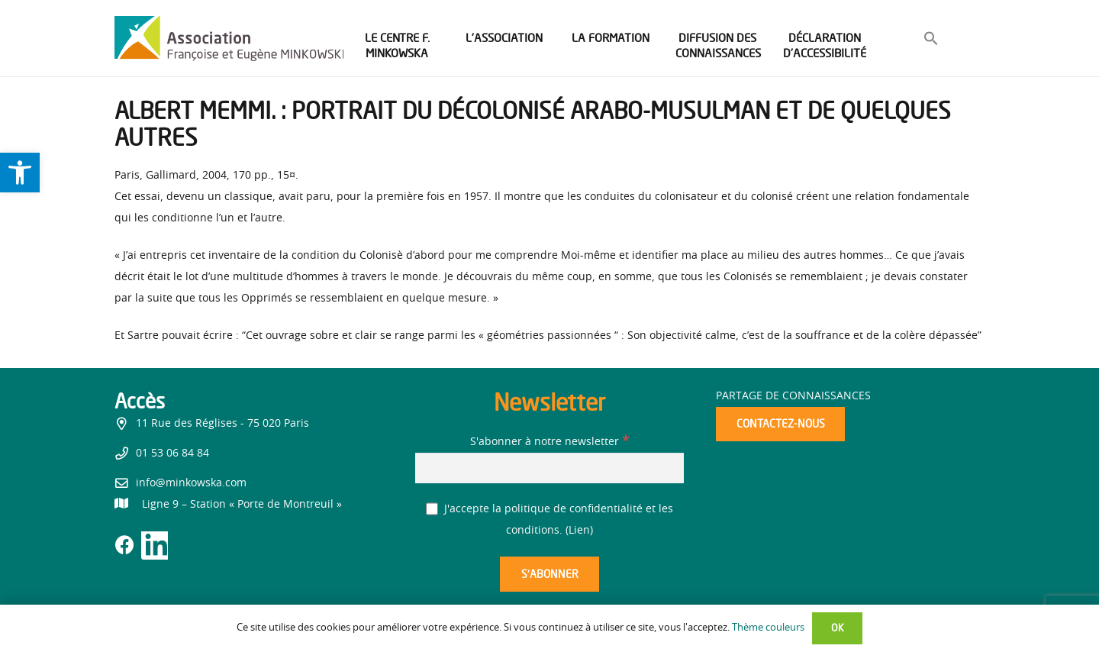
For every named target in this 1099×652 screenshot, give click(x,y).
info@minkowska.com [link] (191, 483)
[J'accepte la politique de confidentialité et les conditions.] (432, 508)
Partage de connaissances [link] (793, 396)
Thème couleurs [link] (768, 628)
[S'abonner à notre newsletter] (549, 468)
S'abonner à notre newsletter (549, 442)
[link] (20, 172)
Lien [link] (579, 530)
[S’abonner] (549, 574)
